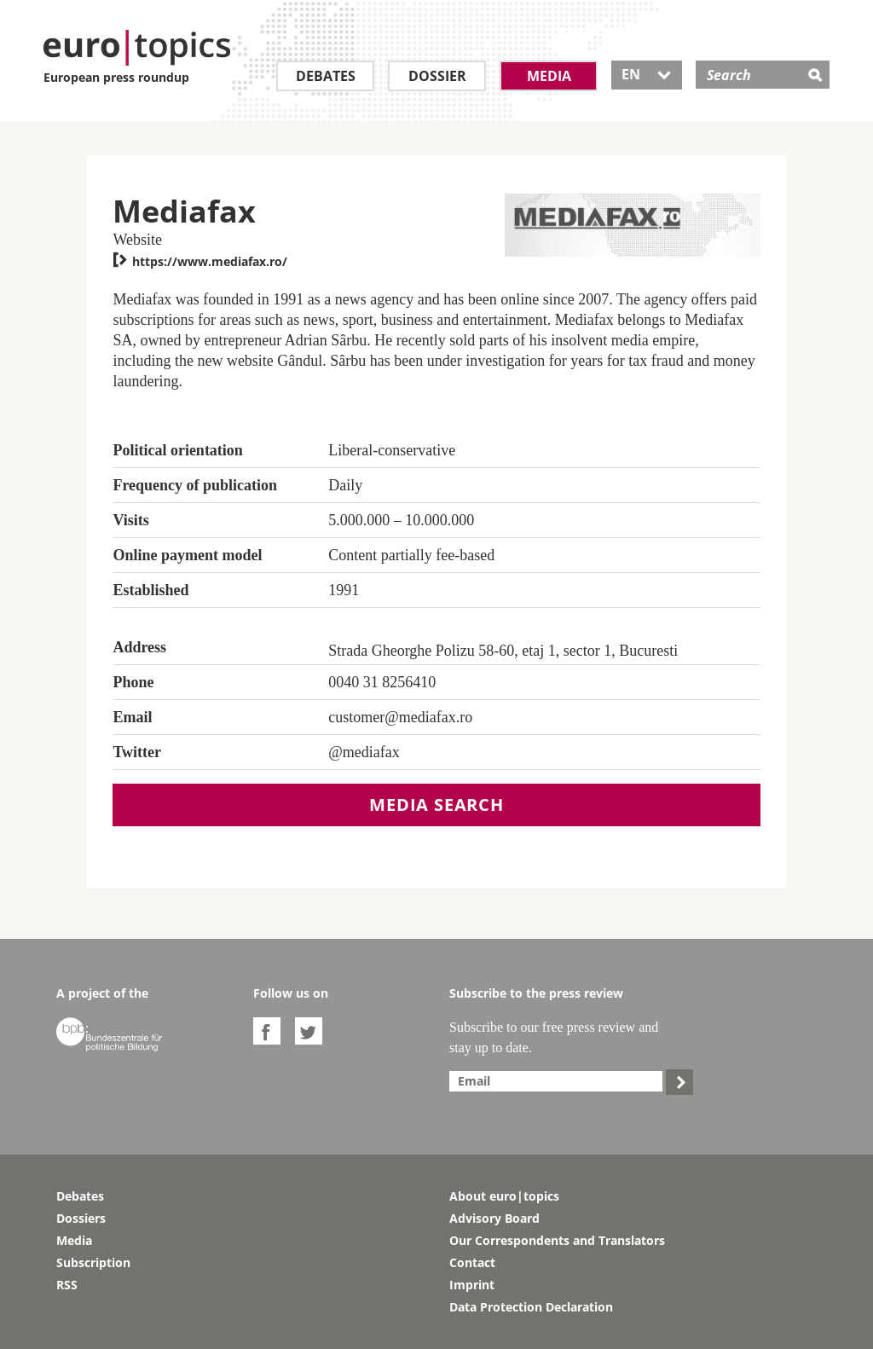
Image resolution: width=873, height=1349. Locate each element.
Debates (326, 76)
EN (647, 74)
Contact (472, 1262)
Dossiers (81, 1218)
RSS (67, 1285)
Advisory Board (494, 1218)
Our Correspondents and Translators (557, 1240)
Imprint (471, 1285)
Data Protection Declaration (531, 1307)
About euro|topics (504, 1196)
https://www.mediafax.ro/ (200, 261)
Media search (436, 804)
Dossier (437, 76)
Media (549, 76)
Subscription (93, 1262)
